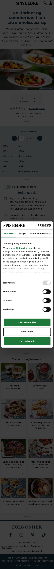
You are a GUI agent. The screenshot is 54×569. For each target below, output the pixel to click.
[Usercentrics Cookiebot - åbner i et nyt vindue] (38, 225)
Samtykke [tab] (8, 233)
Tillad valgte (27, 331)
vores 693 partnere (19, 248)
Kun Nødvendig (27, 341)
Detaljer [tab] (22, 233)
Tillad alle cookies (27, 322)
